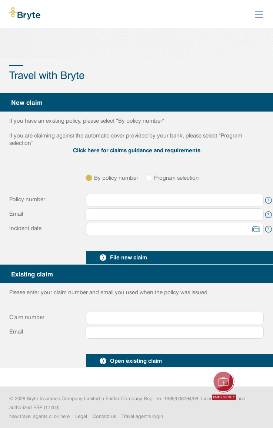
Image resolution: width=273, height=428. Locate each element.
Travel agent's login (142, 416)
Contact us (104, 416)
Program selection (172, 178)
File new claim (123, 257)
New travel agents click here (39, 416)
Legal (81, 416)
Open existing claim (131, 360)
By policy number (112, 178)
